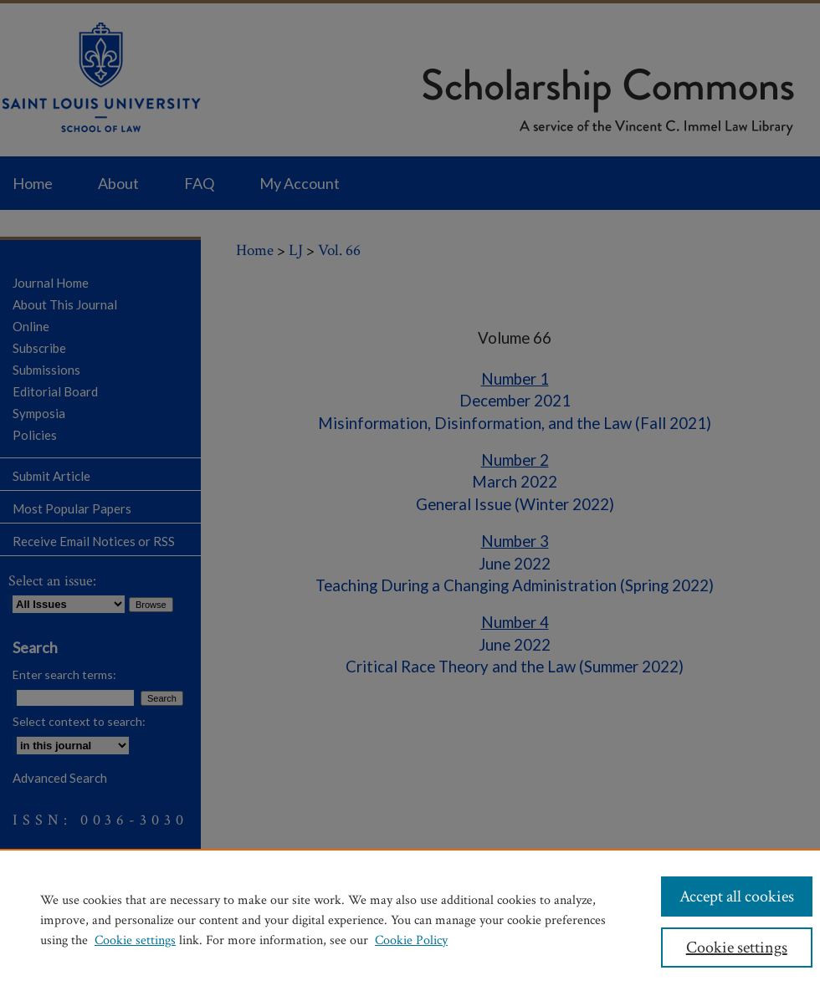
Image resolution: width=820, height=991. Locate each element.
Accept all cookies (736, 896)
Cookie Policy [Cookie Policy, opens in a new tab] (411, 940)
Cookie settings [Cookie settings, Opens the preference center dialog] (736, 947)
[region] (410, 920)
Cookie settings (135, 940)
